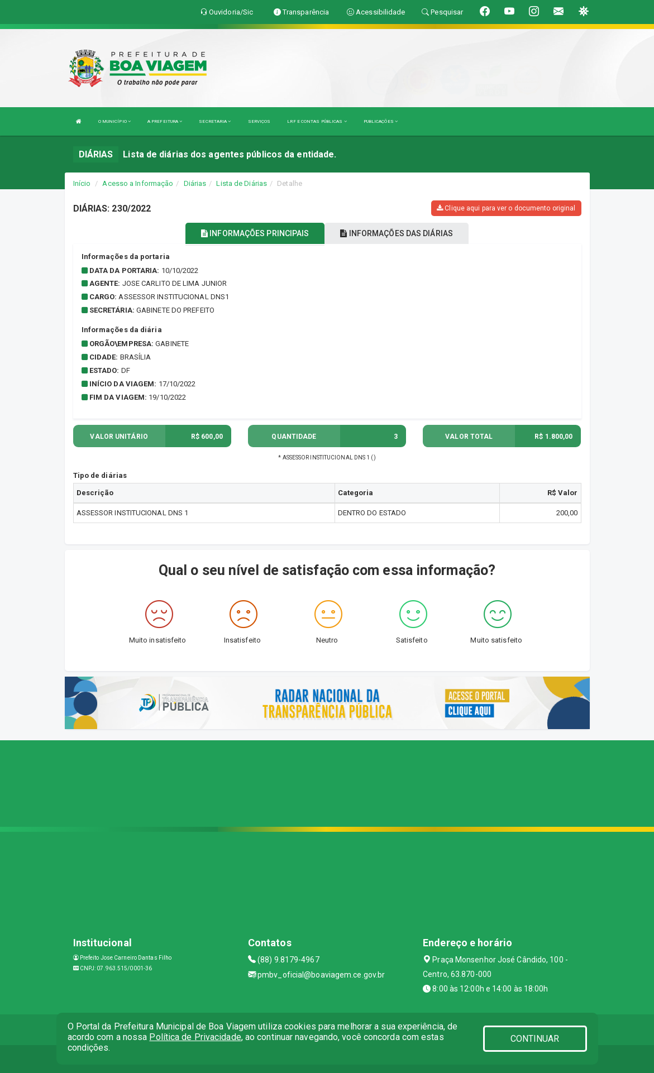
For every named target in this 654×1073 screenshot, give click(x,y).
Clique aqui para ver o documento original (506, 208)
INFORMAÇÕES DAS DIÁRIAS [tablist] (396, 233)
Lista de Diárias (241, 183)
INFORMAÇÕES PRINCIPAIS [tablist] (255, 233)
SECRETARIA (215, 121)
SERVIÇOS (259, 121)
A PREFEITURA (164, 121)
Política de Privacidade (195, 1037)
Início (82, 183)
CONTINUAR (535, 1038)
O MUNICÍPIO (114, 121)
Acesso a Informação (137, 183)
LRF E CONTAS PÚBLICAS (316, 121)
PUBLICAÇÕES (381, 121)
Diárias (195, 183)
